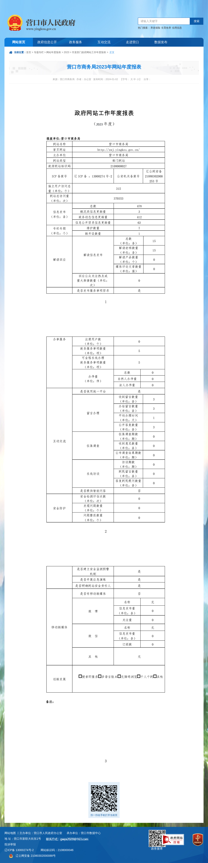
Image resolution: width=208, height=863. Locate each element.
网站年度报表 (53, 52)
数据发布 (160, 42)
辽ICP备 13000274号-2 (19, 850)
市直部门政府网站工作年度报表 (89, 52)
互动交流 (104, 42)
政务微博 (157, 834)
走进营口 (132, 42)
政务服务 (75, 42)
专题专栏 (39, 52)
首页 (28, 52)
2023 (66, 52)
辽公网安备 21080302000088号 (36, 855)
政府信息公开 (47, 42)
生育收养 (166, 27)
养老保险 (155, 27)
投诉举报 (10, 844)
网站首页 (18, 42)
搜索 (196, 21)
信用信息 (177, 27)
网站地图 (10, 833)
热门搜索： (144, 27)
